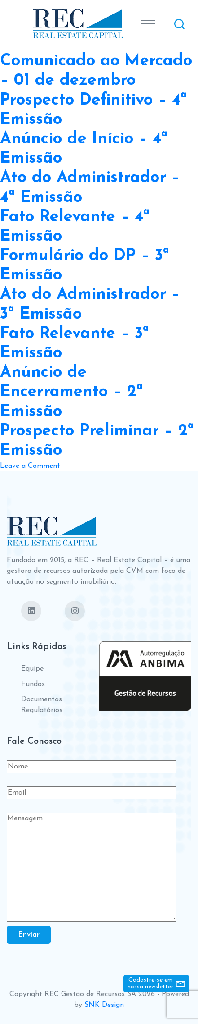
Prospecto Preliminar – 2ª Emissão (97, 441)
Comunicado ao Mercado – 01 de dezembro (96, 71)
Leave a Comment (30, 466)
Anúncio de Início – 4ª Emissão (83, 149)
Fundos (33, 684)
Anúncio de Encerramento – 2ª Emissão (71, 392)
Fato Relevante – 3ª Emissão (74, 343)
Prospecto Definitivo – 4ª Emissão (93, 110)
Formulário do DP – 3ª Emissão (84, 265)
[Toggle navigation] (148, 24)
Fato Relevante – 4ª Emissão (75, 227)
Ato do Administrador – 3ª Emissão (90, 304)
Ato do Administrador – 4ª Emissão (90, 188)
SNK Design (104, 1005)
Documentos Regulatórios (41, 705)
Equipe (32, 668)
